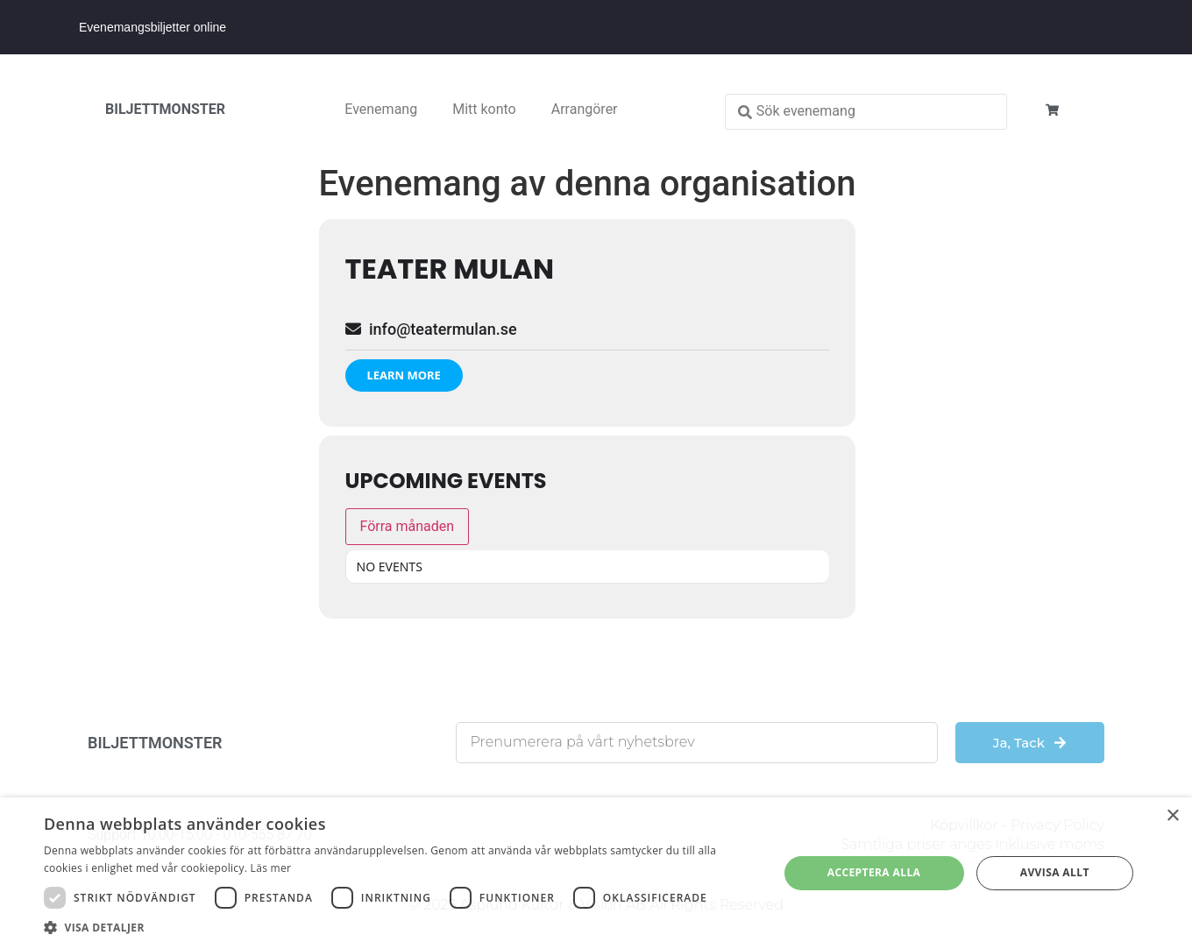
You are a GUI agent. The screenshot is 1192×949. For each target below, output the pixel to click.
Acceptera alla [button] (874, 872)
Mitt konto (484, 109)
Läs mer (271, 867)
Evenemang (380, 109)
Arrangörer (584, 109)
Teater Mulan (450, 268)
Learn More (404, 375)
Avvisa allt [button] (1054, 872)
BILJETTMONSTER (165, 109)
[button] (400, 927)
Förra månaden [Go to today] (407, 526)
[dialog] (596, 873)
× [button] (1172, 816)
